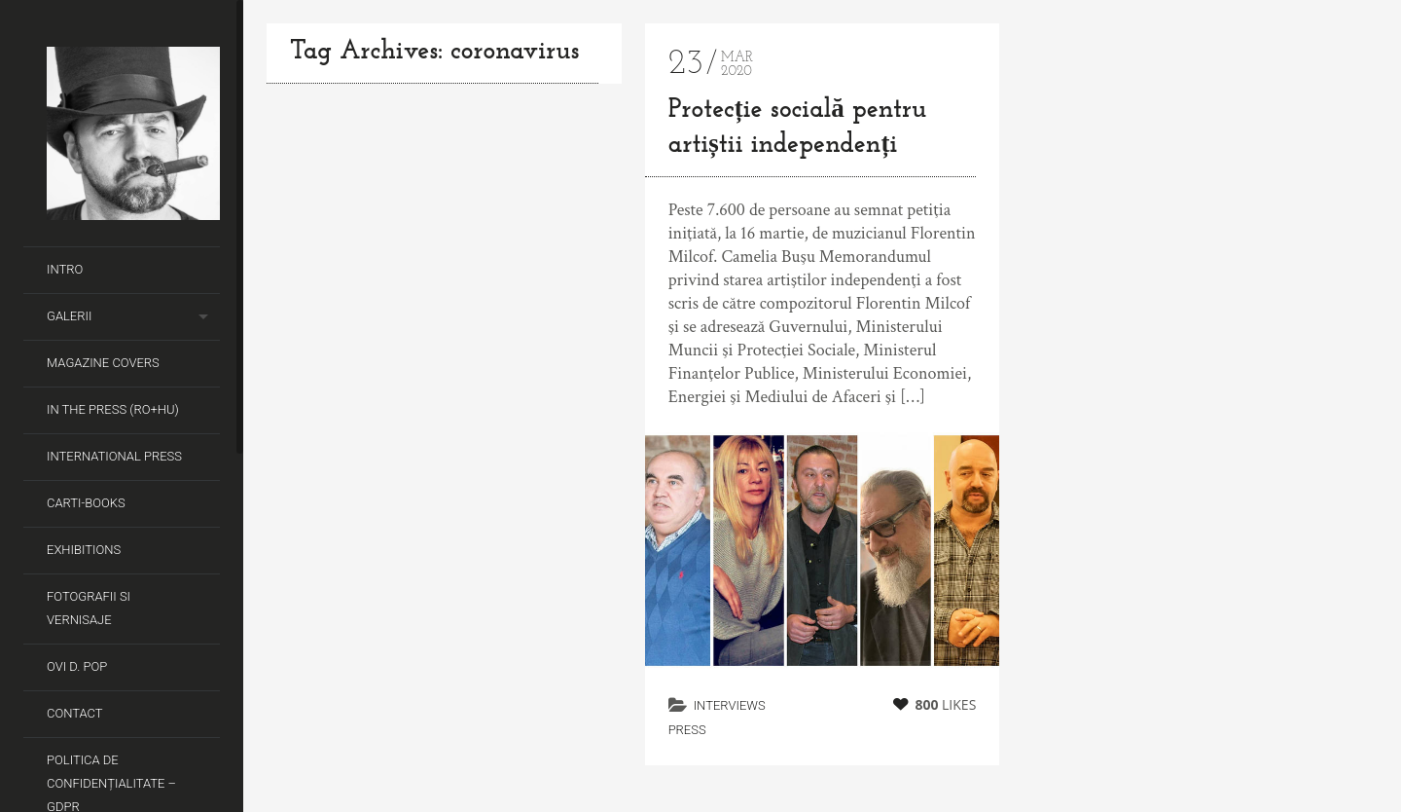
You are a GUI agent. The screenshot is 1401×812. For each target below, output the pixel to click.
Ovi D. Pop (77, 666)
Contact (75, 713)
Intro (65, 269)
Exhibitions (84, 549)
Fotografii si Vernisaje (88, 608)
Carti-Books (86, 503)
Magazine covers (103, 362)
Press (687, 729)
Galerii (69, 316)
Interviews (730, 705)
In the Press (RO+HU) (113, 409)
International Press (114, 456)
